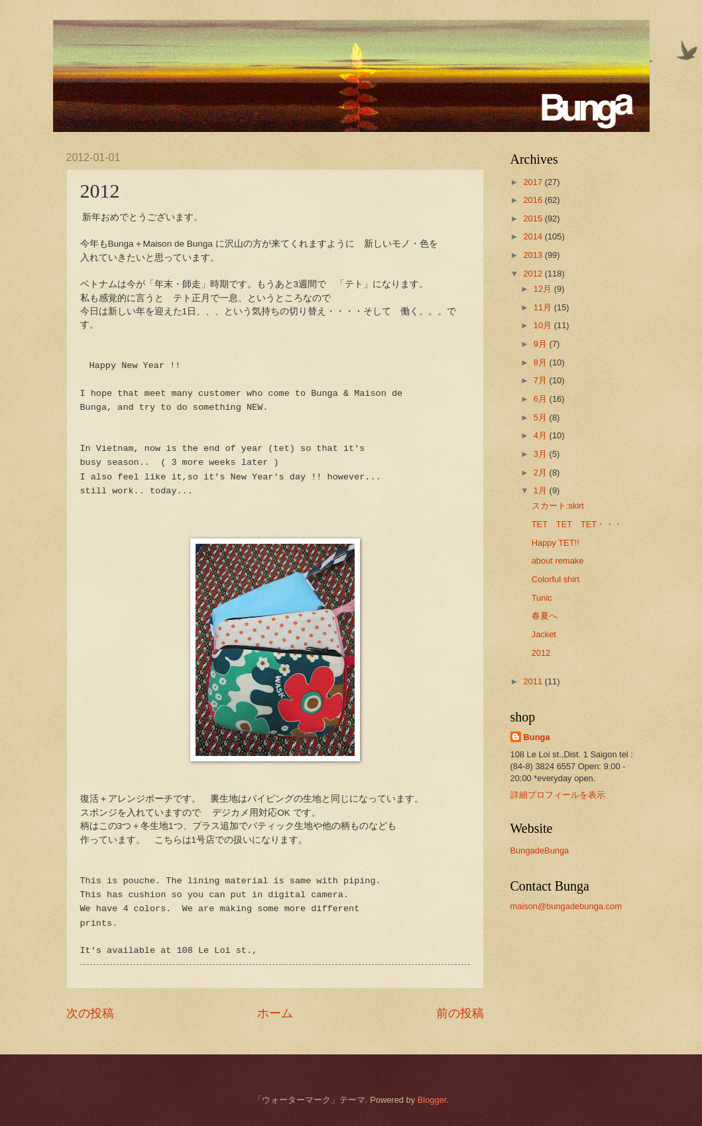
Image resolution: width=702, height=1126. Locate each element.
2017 (533, 182)
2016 (533, 200)
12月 (544, 289)
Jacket (544, 634)
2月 (542, 472)
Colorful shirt (555, 579)
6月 (542, 399)
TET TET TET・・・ (577, 524)
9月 (542, 344)
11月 (544, 307)
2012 (533, 274)
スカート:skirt (558, 506)
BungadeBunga (539, 850)
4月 (542, 435)
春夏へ (544, 616)
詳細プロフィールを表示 (557, 795)
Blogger (432, 1100)
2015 (533, 218)
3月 (542, 454)
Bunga (537, 737)
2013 (533, 255)
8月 (542, 362)
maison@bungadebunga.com (566, 906)
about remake (558, 561)
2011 (533, 681)
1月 (542, 490)
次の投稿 (90, 1013)
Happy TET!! (555, 543)
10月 (544, 325)
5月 (542, 417)
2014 (533, 236)
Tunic (542, 598)
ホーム (275, 1013)
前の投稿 (460, 1013)
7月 (542, 380)
